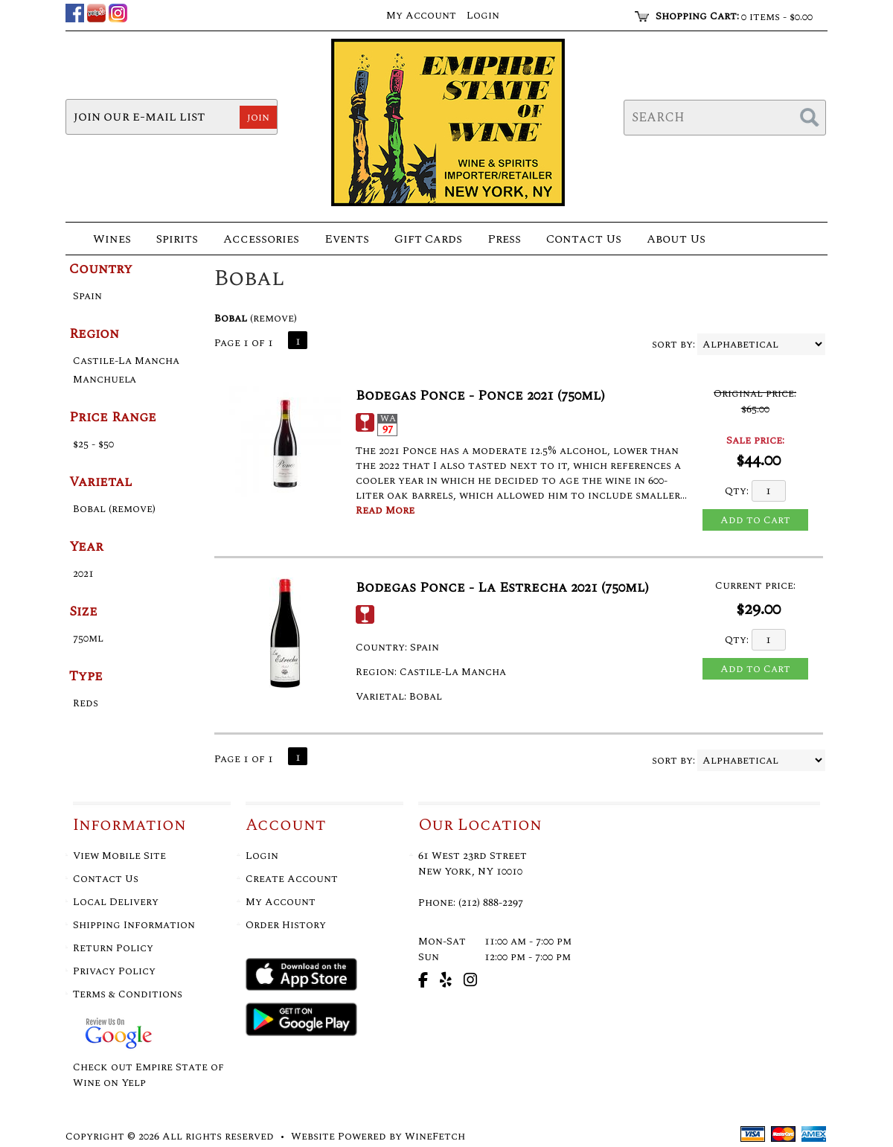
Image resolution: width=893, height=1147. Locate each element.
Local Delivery (116, 902)
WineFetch (435, 1136)
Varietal (100, 482)
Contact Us (583, 239)
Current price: (755, 585)
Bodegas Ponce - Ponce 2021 (480, 396)
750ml (88, 638)
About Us (671, 240)
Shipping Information (134, 925)
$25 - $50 (93, 444)
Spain (87, 296)
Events (346, 239)
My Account (281, 902)
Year (86, 547)
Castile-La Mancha (126, 360)
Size (83, 611)
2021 (83, 573)
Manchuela (104, 379)
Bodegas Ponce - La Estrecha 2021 (502, 588)
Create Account (292, 878)
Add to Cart (755, 520)
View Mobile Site (119, 855)
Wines (107, 240)
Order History (286, 925)
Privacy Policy (114, 971)
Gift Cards (428, 239)
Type (86, 676)
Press (500, 240)
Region (94, 334)
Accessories (257, 240)
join (258, 117)
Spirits (173, 240)
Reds (85, 703)
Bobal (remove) (114, 509)
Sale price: (755, 440)
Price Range (112, 417)
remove (273, 318)
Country (100, 269)
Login (483, 15)
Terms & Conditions (127, 994)
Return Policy (113, 948)
